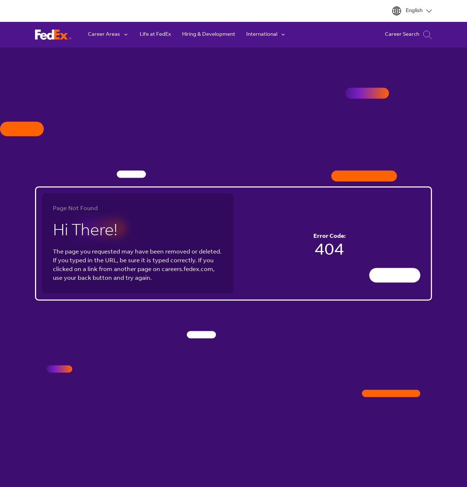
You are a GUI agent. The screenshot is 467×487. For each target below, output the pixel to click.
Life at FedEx (155, 34)
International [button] (266, 35)
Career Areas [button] (108, 35)
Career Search (408, 34)
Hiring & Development (208, 34)
